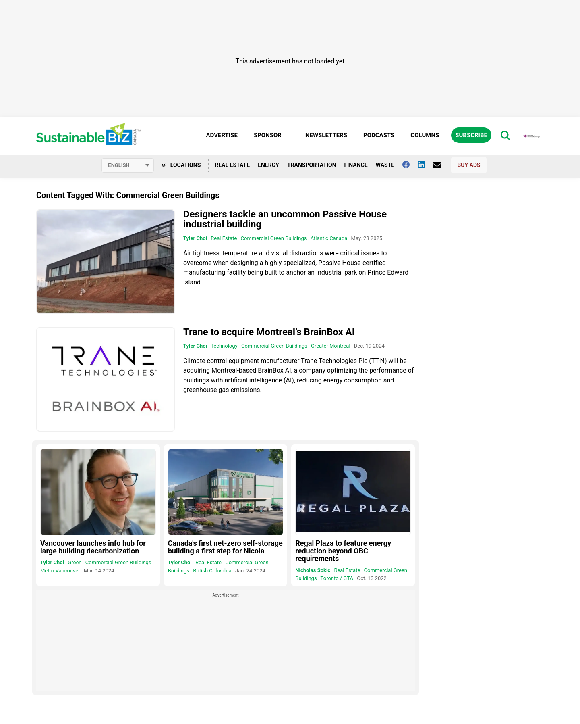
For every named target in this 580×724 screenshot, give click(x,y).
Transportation (311, 165)
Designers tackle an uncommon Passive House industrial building (285, 219)
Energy (268, 165)
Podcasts (378, 135)
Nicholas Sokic (312, 570)
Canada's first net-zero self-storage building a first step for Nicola (225, 547)
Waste (385, 165)
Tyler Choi (195, 238)
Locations (181, 165)
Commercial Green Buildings (274, 238)
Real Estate (232, 165)
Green (74, 562)
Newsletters (326, 135)
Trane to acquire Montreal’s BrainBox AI (269, 332)
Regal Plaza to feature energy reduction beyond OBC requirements (343, 551)
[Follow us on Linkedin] (425, 164)
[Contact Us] (441, 165)
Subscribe (471, 135)
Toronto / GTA (337, 578)
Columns (424, 135)
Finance (356, 165)
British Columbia (212, 571)
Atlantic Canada (329, 238)
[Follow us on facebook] (410, 164)
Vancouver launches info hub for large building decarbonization (93, 547)
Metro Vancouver (60, 571)
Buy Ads (468, 165)
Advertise (222, 135)
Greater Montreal (330, 346)
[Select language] (128, 165)
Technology (224, 346)
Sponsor (268, 135)
